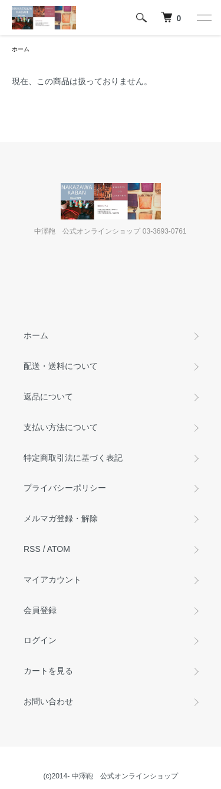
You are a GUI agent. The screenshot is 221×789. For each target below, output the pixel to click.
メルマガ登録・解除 (61, 518)
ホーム (20, 49)
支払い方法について (61, 427)
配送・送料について (61, 366)
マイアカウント (52, 579)
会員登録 (40, 610)
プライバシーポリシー (65, 487)
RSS (32, 549)
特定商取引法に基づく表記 (73, 457)
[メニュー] (203, 17)
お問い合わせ (48, 701)
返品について (48, 396)
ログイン (40, 640)
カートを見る (48, 670)
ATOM (58, 549)
